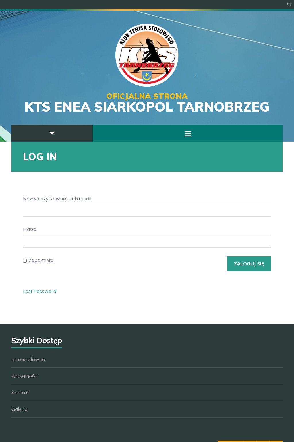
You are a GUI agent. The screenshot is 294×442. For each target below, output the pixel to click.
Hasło (29, 229)
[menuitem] (289, 4)
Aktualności (24, 375)
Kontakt (20, 392)
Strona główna (28, 359)
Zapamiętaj (42, 260)
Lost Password (39, 291)
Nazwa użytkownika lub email (57, 198)
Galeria (19, 409)
